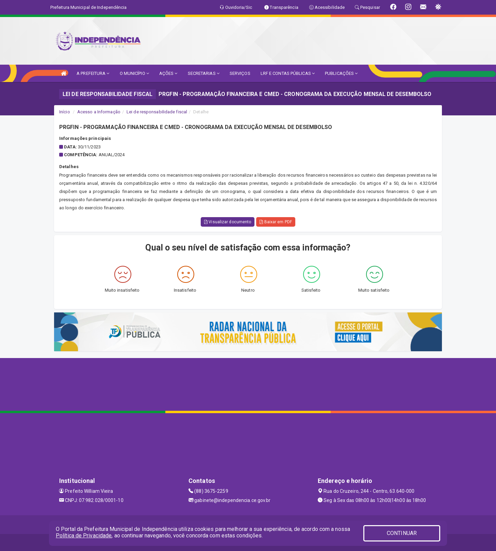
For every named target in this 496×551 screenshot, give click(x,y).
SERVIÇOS (240, 73)
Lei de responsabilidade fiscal (157, 111)
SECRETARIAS (203, 73)
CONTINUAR (402, 533)
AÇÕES (168, 73)
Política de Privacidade (84, 535)
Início (64, 111)
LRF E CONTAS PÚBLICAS (288, 73)
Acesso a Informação (98, 111)
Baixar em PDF (276, 222)
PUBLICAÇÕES (341, 73)
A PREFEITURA (93, 73)
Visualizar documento (227, 222)
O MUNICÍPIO (134, 73)
